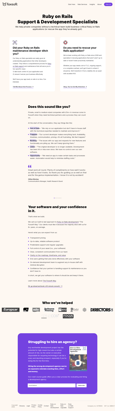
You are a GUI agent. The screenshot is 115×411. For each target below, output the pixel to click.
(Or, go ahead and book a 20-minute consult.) (45, 286)
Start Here (71, 4)
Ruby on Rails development (68, 222)
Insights (92, 4)
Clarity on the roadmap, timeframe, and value (48, 255)
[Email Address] (52, 384)
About (99, 4)
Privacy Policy (34, 405)
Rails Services (82, 4)
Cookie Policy (40, 405)
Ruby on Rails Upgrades (63, 404)
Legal (28, 405)
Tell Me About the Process (23, 87)
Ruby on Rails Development (54, 404)
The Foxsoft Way (49, 281)
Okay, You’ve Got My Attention (75, 87)
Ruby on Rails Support (70, 404)
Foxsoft (9, 4)
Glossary (22, 405)
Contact (46, 405)
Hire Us (108, 4)
